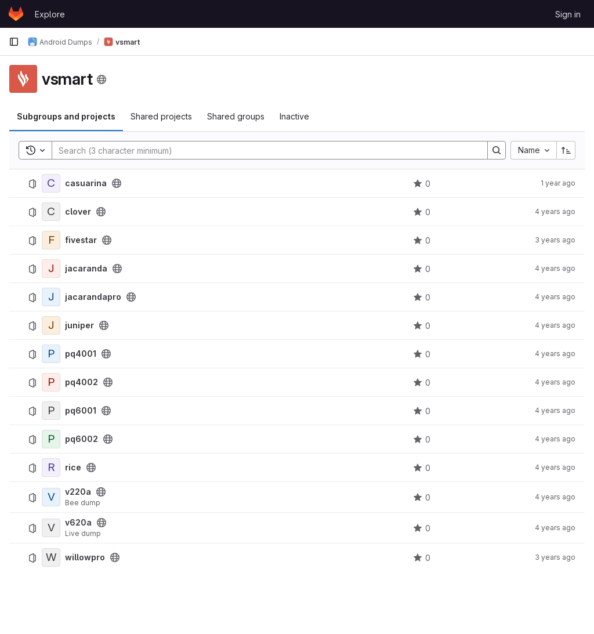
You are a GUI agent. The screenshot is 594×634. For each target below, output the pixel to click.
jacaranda (86, 268)
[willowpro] (51, 557)
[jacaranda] (51, 268)
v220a (78, 492)
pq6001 (80, 410)
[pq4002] (51, 382)
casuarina (86, 183)
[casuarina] (51, 183)
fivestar (81, 240)
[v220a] (51, 497)
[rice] (51, 467)
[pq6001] (51, 410)
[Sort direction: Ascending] (566, 150)
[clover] (51, 211)
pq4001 (80, 353)
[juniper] (51, 325)
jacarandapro (93, 297)
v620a (78, 522)
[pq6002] (51, 439)
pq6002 (81, 439)
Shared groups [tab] (236, 116)
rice (73, 467)
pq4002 (81, 382)
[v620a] (51, 528)
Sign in (568, 14)
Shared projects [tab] (161, 116)
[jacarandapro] (51, 297)
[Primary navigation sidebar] (14, 41)
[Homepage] (16, 14)
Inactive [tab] (294, 116)
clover (78, 211)
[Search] (264, 150)
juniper (79, 325)
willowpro (85, 557)
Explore (50, 14)
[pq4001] (51, 354)
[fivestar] (51, 240)
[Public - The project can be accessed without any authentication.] (116, 183)
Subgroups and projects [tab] (66, 116)
